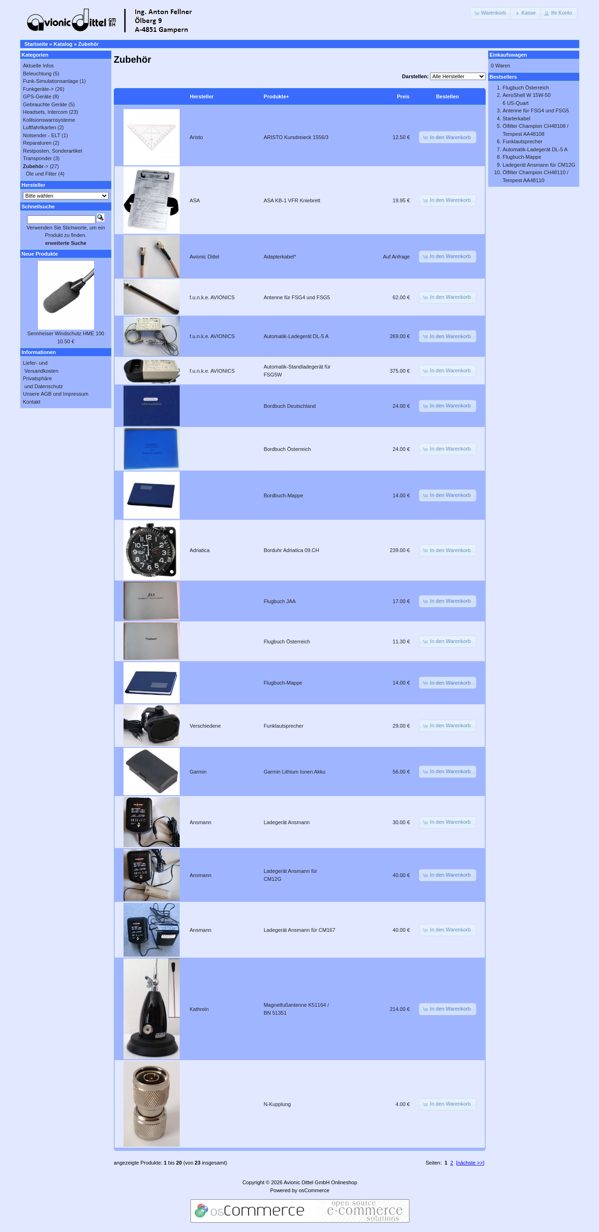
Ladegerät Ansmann (286, 822)
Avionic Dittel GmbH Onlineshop (320, 1182)
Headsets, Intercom (45, 112)
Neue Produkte (40, 254)
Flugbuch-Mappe (282, 683)
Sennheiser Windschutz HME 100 (65, 333)
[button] (490, 13)
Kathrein (199, 1009)
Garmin (198, 772)
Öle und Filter (41, 174)
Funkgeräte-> (38, 89)
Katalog (63, 44)
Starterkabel (516, 118)
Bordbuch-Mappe (283, 495)
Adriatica (200, 550)
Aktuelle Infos (38, 65)
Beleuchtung (37, 73)
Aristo (196, 137)
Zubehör (88, 44)
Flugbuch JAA (279, 601)
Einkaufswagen (508, 55)
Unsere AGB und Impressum (55, 394)
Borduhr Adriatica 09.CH (291, 550)
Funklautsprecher (283, 726)
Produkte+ (276, 96)
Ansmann (200, 822)
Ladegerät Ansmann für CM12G (539, 165)
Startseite (36, 44)
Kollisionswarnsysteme (49, 120)
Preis (403, 96)
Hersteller (202, 96)
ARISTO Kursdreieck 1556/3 (296, 137)
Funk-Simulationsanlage (50, 81)
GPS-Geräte (37, 96)
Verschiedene (205, 726)
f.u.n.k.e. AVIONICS (212, 297)
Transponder (37, 158)
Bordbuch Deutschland (289, 406)
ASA (195, 200)
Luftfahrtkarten (39, 127)
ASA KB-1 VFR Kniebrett (291, 200)
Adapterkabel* (279, 256)
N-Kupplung (277, 1104)
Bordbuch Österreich (287, 449)
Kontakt (31, 402)
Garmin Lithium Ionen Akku (294, 772)
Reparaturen (37, 143)
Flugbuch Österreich (286, 641)
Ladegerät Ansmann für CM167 (299, 930)
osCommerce (314, 1190)
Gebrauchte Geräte (45, 104)
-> (35, 166)
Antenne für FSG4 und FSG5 (296, 297)
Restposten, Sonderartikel (52, 151)
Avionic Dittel (204, 256)
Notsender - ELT (41, 135)
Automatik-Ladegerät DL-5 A (296, 336)
